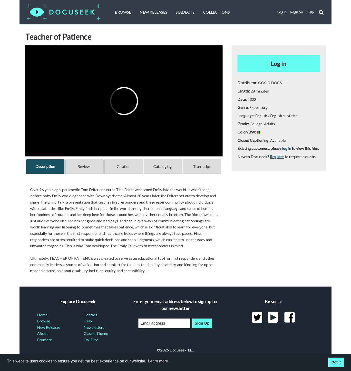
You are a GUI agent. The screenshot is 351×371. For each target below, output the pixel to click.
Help (310, 12)
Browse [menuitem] (43, 321)
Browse (123, 12)
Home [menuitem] (42, 314)
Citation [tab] (123, 166)
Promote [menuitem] (44, 339)
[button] (321, 12)
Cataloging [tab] (162, 166)
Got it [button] (336, 362)
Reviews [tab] (84, 166)
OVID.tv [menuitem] (91, 339)
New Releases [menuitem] (48, 327)
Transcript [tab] (202, 166)
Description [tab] (45, 166)
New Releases (153, 12)
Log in (282, 12)
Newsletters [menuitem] (94, 327)
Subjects (185, 12)
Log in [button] (278, 63)
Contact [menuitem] (90, 314)
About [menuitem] (42, 333)
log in (286, 148)
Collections (216, 12)
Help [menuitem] (88, 321)
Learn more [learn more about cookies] (158, 361)
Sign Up (202, 323)
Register (296, 12)
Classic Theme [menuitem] (96, 333)
